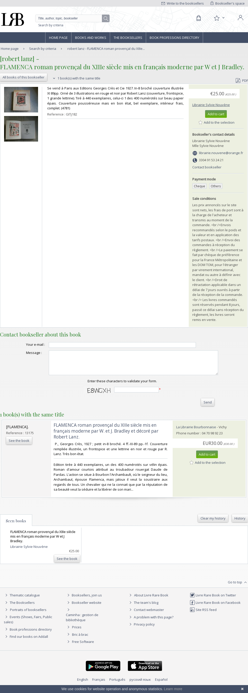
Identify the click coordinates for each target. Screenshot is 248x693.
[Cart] (198, 18)
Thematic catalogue (22, 599)
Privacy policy (141, 628)
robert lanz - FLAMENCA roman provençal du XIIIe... (106, 48)
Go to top (238, 587)
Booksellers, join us (84, 599)
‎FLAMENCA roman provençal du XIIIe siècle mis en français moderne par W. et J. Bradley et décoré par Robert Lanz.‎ (106, 435)
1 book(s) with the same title (76, 78)
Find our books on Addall (26, 641)
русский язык (140, 684)
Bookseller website (83, 607)
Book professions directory (174, 37)
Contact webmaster (146, 614)
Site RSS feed (203, 614)
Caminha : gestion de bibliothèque (82, 622)
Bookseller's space (227, 3)
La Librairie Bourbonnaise (196, 431)
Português (117, 684)
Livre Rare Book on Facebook (215, 607)
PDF (241, 80)
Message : (24, 352)
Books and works (90, 37)
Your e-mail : (25, 344)
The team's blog (143, 607)
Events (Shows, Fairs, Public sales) (28, 624)
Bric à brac (80, 639)
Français (98, 684)
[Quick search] (72, 18)
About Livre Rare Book (151, 599)
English (82, 684)
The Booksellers (128, 37)
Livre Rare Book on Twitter (213, 599)
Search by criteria (50, 25)
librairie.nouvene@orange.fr (221, 153)
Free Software (83, 646)
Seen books (16, 525)
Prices (76, 631)
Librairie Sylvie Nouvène (211, 104)
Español (161, 684)
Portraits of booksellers (28, 614)
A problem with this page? (150, 621)
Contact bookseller (206, 167)
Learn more (173, 689)
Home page (58, 37)
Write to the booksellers (182, 3)
